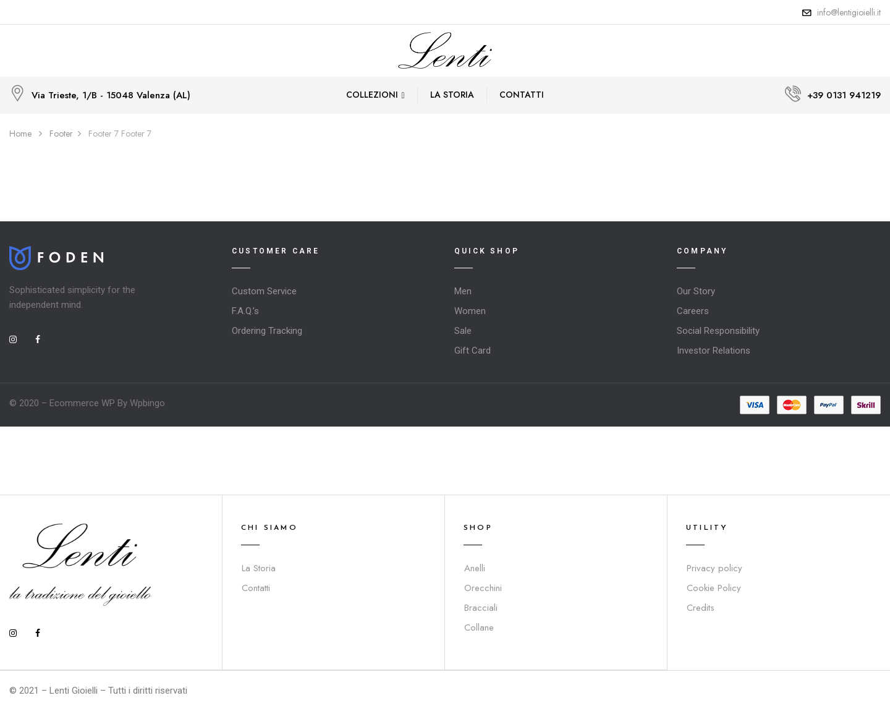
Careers (693, 311)
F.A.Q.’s (245, 311)
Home (20, 133)
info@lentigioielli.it (849, 12)
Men (463, 291)
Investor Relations (713, 350)
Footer (61, 133)
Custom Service (264, 291)
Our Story (696, 291)
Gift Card (472, 350)
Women (470, 311)
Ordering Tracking (267, 330)
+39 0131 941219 (844, 95)
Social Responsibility (718, 330)
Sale (463, 330)
